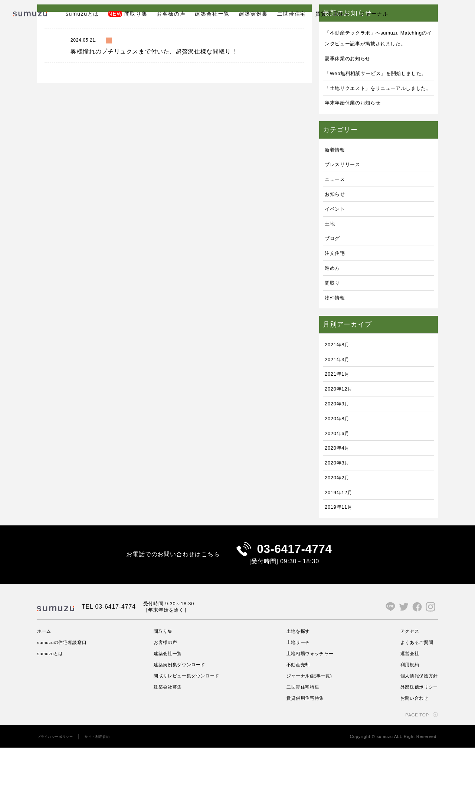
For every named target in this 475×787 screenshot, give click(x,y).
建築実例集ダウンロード (181, 704)
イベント (337, 240)
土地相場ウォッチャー (311, 693)
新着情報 (337, 181)
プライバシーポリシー (59, 776)
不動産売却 (297, 704)
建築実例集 (253, 14)
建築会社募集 (167, 726)
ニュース (337, 211)
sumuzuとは (82, 14)
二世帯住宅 (291, 14)
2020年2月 (340, 509)
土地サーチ (297, 682)
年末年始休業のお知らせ (359, 135)
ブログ (334, 270)
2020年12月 (342, 421)
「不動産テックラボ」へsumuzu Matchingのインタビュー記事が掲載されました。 (378, 43)
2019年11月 (342, 539)
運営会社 (405, 693)
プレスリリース (346, 196)
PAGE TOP (414, 754)
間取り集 (127, 14)
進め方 (334, 300)
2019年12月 (342, 524)
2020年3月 (340, 494)
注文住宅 (337, 285)
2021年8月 (340, 376)
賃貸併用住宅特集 (305, 737)
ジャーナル (373, 14)
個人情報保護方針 (416, 715)
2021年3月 (340, 391)
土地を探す (297, 671)
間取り (334, 314)
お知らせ (337, 226)
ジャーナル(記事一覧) (310, 715)
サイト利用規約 (107, 776)
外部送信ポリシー (416, 726)
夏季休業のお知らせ (353, 69)
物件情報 (337, 329)
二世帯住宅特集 (303, 726)
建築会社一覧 (212, 14)
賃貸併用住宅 (332, 14)
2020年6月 (340, 465)
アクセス (405, 671)
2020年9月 (340, 435)
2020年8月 (340, 450)
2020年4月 (340, 480)
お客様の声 (171, 14)
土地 (331, 255)
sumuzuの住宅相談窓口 (66, 682)
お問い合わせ (410, 737)
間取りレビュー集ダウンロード (189, 715)
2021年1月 (340, 406)
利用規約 (405, 704)
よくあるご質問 (413, 682)
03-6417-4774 (294, 585)
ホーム (45, 671)
